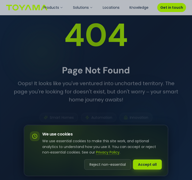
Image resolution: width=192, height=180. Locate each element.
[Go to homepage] (26, 7)
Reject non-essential (108, 164)
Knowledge (139, 7)
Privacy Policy (108, 152)
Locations (111, 7)
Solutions (83, 7)
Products (53, 7)
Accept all (147, 164)
